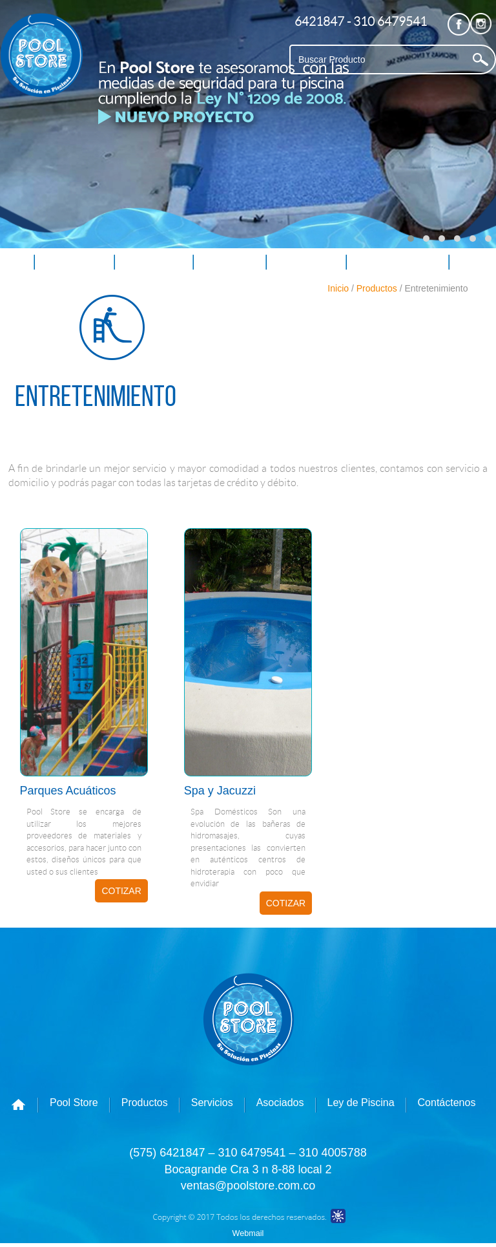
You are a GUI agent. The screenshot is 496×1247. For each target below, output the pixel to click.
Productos (153, 261)
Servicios (229, 261)
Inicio (338, 288)
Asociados (306, 261)
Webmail (248, 1233)
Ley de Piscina (398, 261)
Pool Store (74, 261)
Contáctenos (41, 289)
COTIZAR (121, 891)
